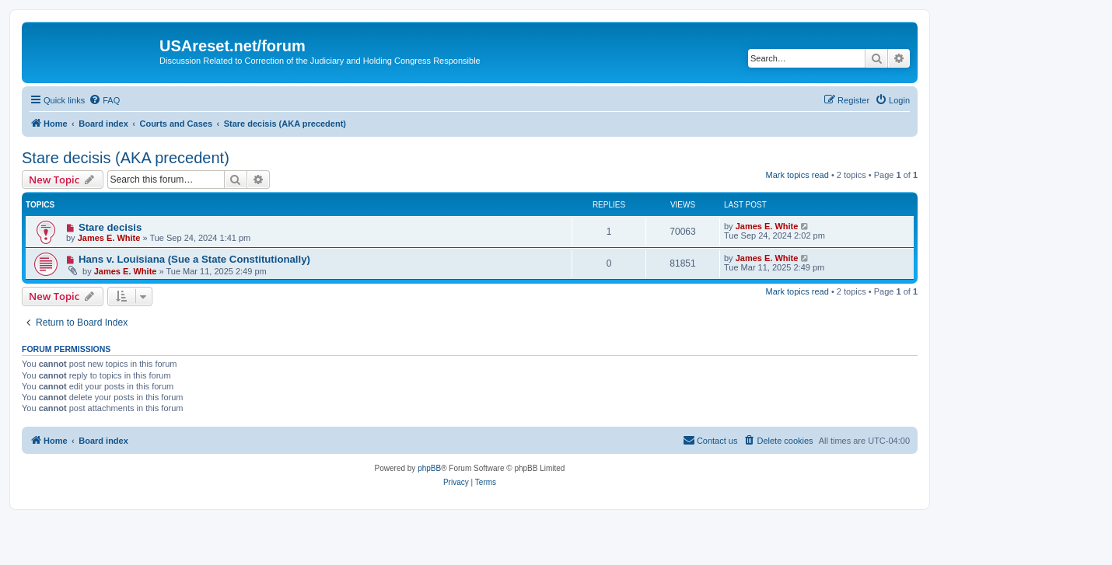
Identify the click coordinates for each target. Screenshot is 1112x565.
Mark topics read (797, 175)
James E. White (109, 237)
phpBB (429, 468)
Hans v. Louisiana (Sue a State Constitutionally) (194, 259)
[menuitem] (104, 100)
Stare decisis (110, 227)
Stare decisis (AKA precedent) (125, 157)
